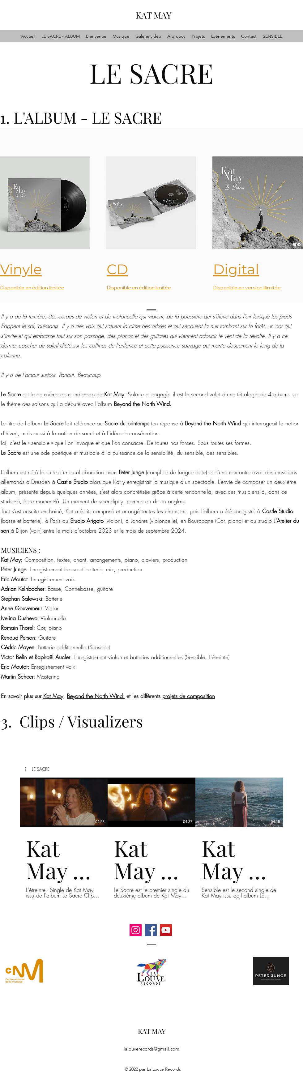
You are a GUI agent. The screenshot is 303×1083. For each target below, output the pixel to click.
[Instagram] (136, 930)
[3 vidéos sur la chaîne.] (151, 838)
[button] (37, 769)
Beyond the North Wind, (96, 696)
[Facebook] (151, 930)
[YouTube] (166, 930)
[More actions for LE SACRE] (37, 769)
